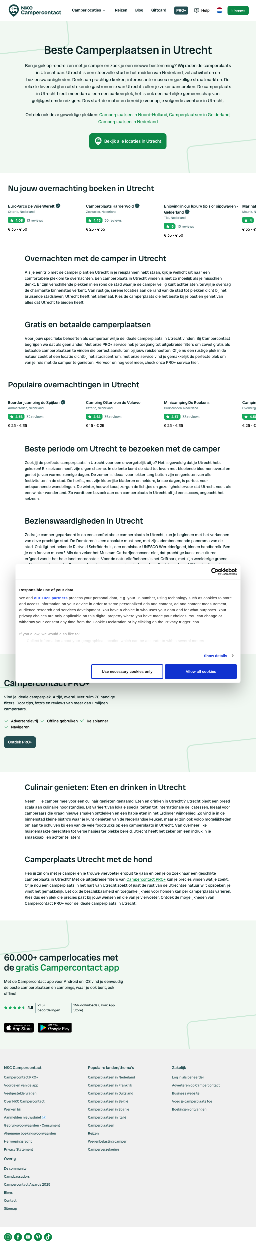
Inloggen (238, 10)
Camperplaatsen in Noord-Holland (133, 114)
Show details (215, 656)
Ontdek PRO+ (20, 742)
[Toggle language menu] (220, 11)
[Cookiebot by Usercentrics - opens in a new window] (215, 571)
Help (202, 10)
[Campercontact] (38, 10)
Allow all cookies (201, 671)
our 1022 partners (51, 598)
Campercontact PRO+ (146, 879)
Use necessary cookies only (127, 671)
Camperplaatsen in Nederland (128, 121)
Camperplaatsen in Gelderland (199, 114)
